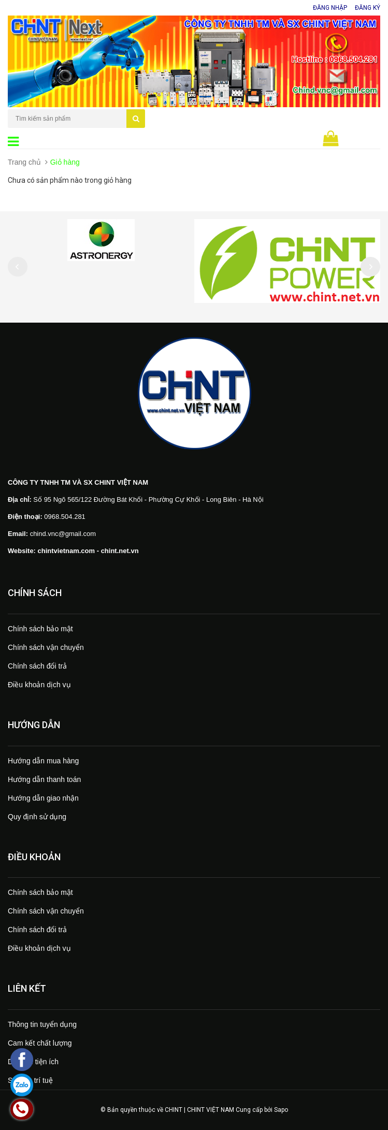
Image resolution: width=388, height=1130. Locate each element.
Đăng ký (367, 7)
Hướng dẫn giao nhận (43, 798)
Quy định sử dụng (37, 817)
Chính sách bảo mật (40, 629)
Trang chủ (24, 162)
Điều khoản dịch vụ (39, 684)
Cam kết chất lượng (39, 1043)
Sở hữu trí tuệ (30, 1080)
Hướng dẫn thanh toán (44, 779)
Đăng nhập (330, 7)
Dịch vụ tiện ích (33, 1061)
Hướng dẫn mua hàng (43, 761)
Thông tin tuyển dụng (42, 1024)
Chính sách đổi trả (37, 666)
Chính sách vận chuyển (46, 647)
